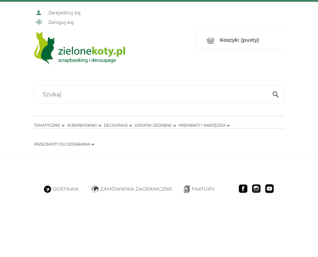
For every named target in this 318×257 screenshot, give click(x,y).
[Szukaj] (275, 94)
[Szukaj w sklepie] (152, 94)
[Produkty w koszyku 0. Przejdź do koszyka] (239, 40)
